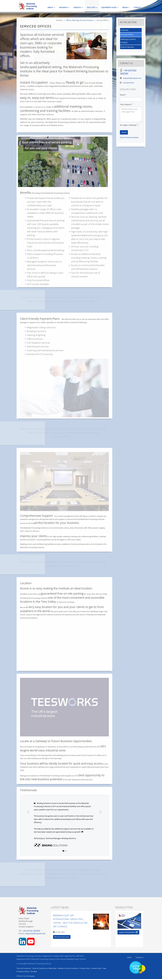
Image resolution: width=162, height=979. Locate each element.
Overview (124, 30)
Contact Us (139, 957)
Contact (137, 7)
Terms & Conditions (24, 968)
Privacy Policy (85, 968)
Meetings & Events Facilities (128, 41)
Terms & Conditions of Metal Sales (44, 968)
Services (78, 7)
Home (129, 957)
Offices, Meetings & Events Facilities (79, 20)
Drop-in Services (127, 47)
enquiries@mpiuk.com (132, 78)
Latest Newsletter (128, 932)
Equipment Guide (109, 7)
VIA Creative (30, 976)
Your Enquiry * (126, 104)
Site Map (34, 971)
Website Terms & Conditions (68, 968)
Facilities (92, 7)
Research (64, 7)
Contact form (128, 82)
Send (124, 132)
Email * (123, 95)
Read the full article (61, 937)
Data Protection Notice (129, 137)
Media (126, 7)
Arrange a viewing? (128, 125)
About (51, 7)
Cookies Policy (96, 968)
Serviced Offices (127, 34)
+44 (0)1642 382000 (128, 72)
